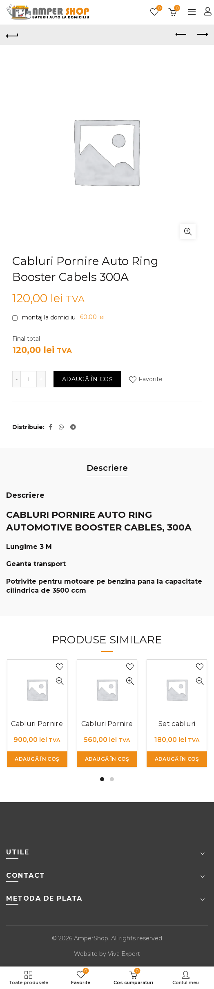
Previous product (181, 34)
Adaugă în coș (87, 379)
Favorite (158, 8)
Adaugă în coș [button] (37, 759)
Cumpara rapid (60, 681)
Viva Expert (124, 954)
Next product (202, 34)
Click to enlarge (188, 231)
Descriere (107, 468)
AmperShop (91, 938)
